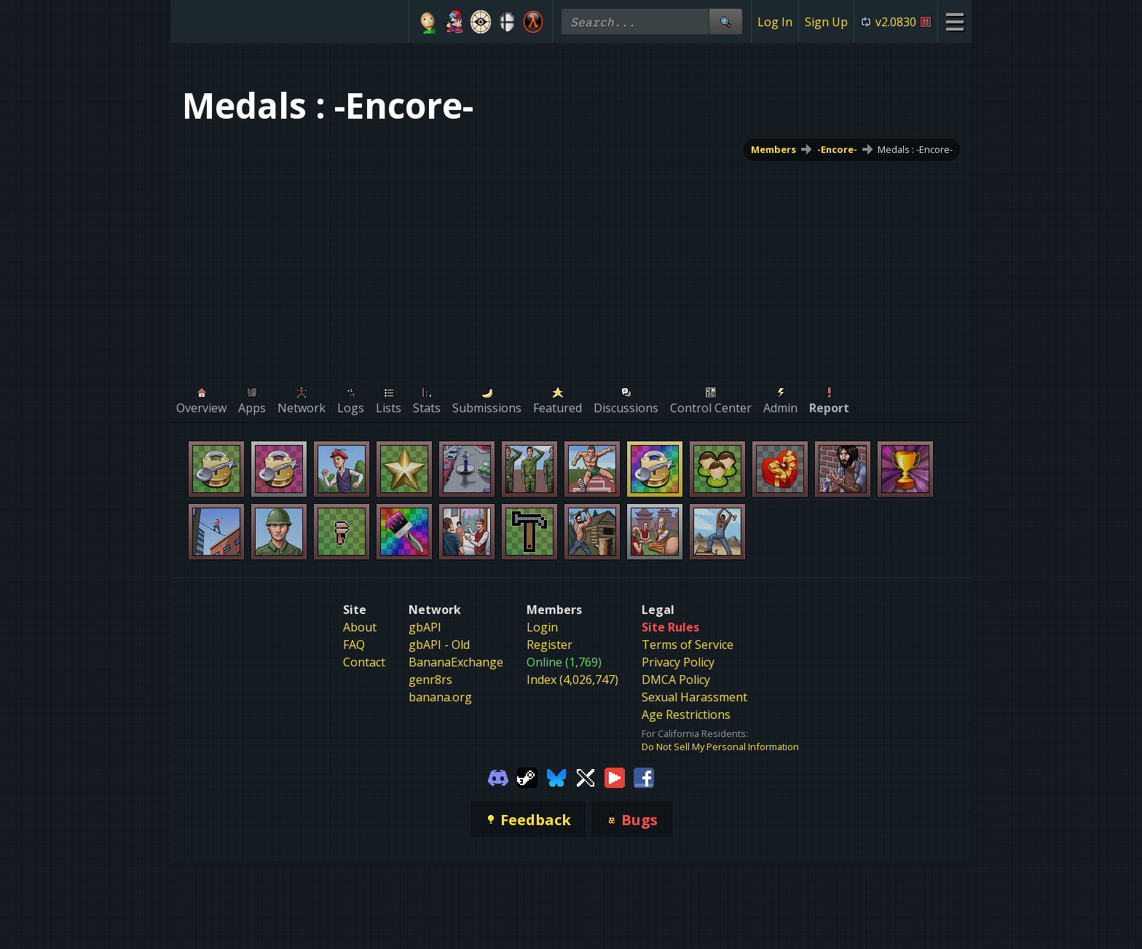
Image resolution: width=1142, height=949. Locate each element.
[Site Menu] (954, 21)
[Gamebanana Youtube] (614, 776)
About (360, 627)
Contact (364, 662)
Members (773, 149)
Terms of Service (687, 645)
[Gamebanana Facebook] (643, 776)
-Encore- (837, 149)
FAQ (354, 645)
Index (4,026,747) (572, 680)
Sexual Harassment (694, 697)
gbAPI (425, 627)
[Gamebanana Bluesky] (556, 776)
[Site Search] (725, 21)
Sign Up (826, 22)
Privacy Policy (678, 662)
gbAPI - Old (439, 645)
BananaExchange (456, 662)
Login (542, 627)
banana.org (440, 697)
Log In (774, 22)
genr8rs (430, 680)
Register (549, 645)
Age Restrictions (686, 714)
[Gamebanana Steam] (527, 776)
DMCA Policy (676, 680)
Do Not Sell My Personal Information (720, 746)
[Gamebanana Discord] (498, 776)
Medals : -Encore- (915, 149)
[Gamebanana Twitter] (585, 776)
